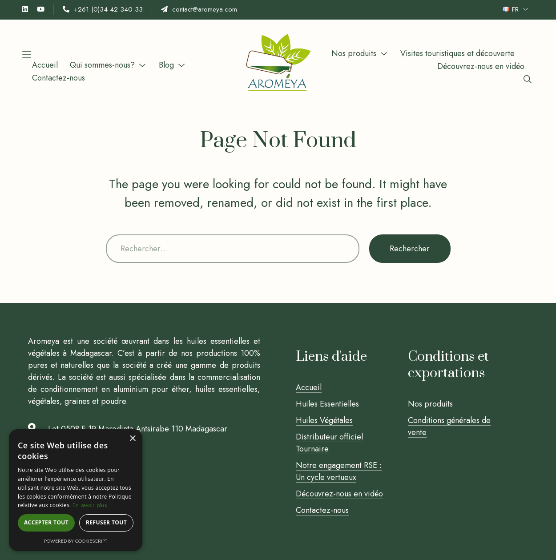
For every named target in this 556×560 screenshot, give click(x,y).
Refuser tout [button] (106, 522)
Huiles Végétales (324, 420)
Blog (166, 65)
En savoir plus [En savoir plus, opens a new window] (90, 505)
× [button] (132, 438)
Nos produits (353, 53)
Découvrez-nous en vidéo (480, 66)
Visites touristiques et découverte (457, 53)
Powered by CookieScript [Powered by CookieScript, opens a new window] (75, 540)
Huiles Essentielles (327, 404)
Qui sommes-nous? (102, 65)
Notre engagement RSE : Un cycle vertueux (339, 471)
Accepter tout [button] (46, 522)
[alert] (75, 490)
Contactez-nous (58, 78)
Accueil (45, 65)
